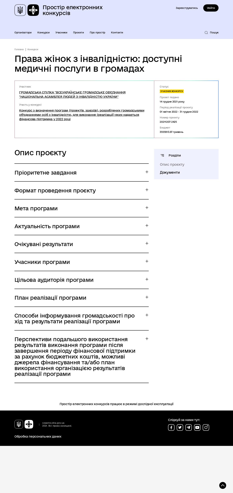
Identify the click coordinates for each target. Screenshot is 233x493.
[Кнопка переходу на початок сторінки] (219, 484)
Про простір (97, 32)
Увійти (211, 7)
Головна (18, 49)
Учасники (61, 32)
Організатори (23, 32)
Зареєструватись (187, 7)
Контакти (117, 32)
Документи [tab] (170, 172)
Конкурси (43, 32)
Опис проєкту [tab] (172, 164)
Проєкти (78, 32)
